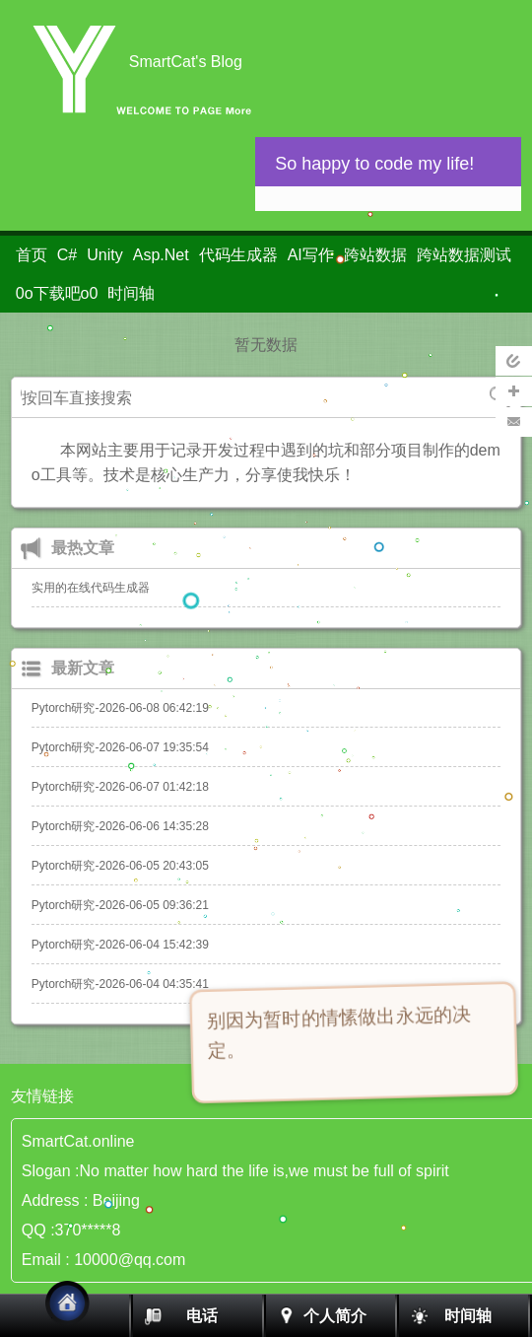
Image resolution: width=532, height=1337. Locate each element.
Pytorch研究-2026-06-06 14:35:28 (120, 826)
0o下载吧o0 (57, 293)
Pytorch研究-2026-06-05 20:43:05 (120, 866)
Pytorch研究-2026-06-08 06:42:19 (120, 708)
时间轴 (131, 293)
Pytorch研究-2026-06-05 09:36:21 (120, 905)
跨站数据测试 (464, 254)
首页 (31, 254)
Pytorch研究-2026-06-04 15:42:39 (120, 944)
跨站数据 (375, 254)
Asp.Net (161, 254)
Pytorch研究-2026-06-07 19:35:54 (120, 747)
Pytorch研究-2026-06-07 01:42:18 (120, 787)
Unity (104, 254)
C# (67, 254)
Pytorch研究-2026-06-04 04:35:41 (120, 984)
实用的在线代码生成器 (91, 588)
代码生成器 (238, 254)
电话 (202, 1315)
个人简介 (334, 1315)
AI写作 (311, 254)
